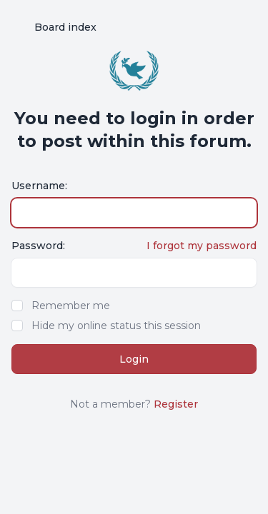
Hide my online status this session (116, 325)
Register (176, 404)
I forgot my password (202, 245)
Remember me (70, 305)
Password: (38, 245)
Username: (39, 185)
